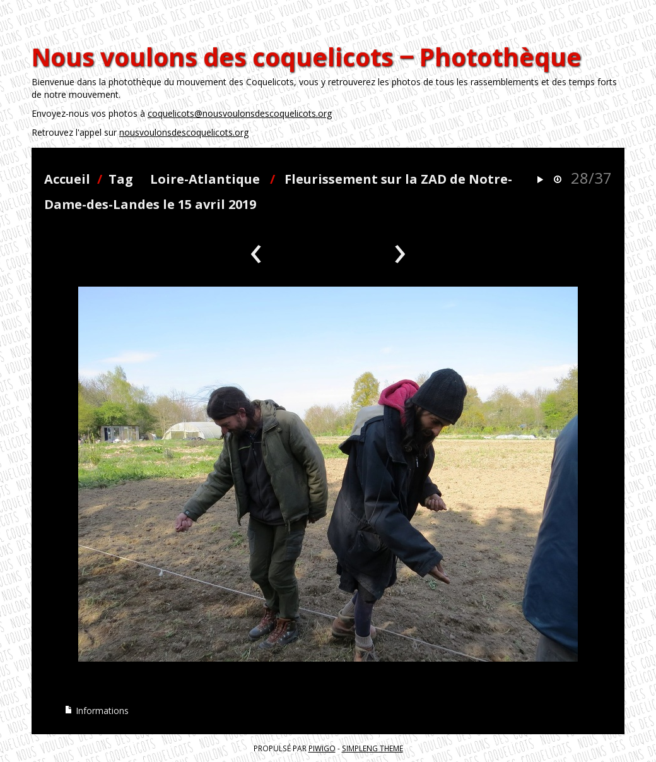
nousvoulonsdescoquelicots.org (184, 132)
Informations (96, 711)
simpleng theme (372, 748)
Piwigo (322, 748)
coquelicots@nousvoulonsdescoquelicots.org (240, 113)
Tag (120, 179)
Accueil (67, 179)
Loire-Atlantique (205, 179)
